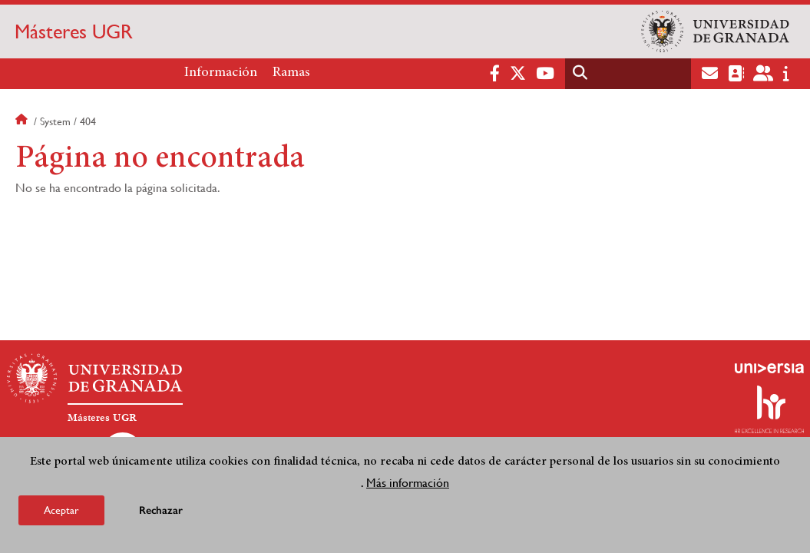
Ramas (291, 73)
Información (220, 73)
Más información (407, 484)
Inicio (23, 121)
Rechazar (161, 511)
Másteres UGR (74, 31)
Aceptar (61, 511)
